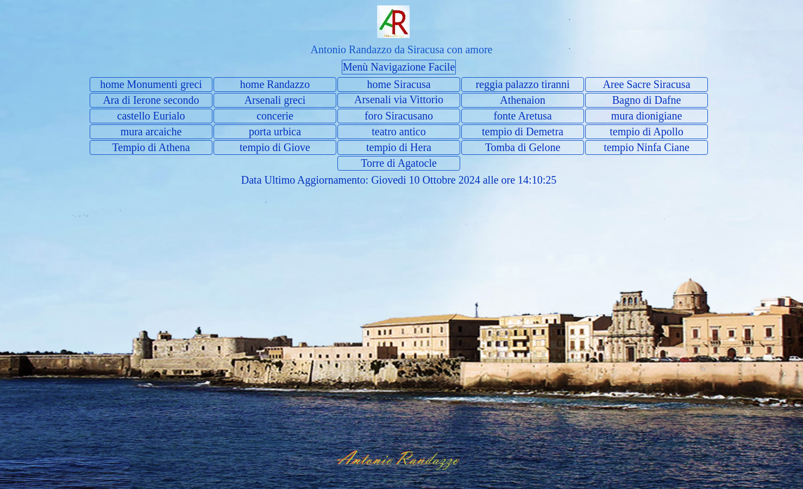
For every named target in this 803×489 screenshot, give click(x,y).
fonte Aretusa (522, 116)
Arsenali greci (275, 100)
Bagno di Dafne (646, 100)
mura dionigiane (646, 116)
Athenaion (522, 100)
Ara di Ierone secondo (151, 100)
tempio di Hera (398, 147)
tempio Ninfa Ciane (646, 147)
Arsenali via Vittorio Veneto (398, 105)
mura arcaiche (151, 131)
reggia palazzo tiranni (522, 84)
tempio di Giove (275, 147)
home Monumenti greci (151, 84)
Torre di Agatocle (399, 163)
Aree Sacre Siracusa (646, 84)
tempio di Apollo (646, 131)
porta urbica (275, 131)
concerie (274, 116)
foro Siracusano (399, 116)
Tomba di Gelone (523, 147)
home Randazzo (275, 84)
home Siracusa (398, 84)
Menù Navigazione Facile (399, 67)
